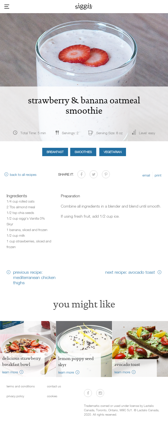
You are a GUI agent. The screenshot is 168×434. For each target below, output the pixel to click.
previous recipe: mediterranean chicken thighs (34, 277)
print (158, 175)
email (146, 175)
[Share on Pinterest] (106, 174)
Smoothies (83, 152)
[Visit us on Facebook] (88, 393)
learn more (10, 372)
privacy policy (15, 396)
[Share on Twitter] (94, 174)
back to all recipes (23, 174)
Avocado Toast (127, 364)
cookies (52, 396)
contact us (54, 386)
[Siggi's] (84, 6)
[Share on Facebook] (81, 174)
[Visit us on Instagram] (100, 393)
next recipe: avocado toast (130, 272)
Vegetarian (113, 152)
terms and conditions (21, 386)
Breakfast (55, 152)
